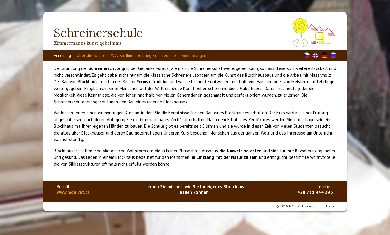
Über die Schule (91, 55)
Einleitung (62, 55)
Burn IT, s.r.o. (326, 206)
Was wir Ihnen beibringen (133, 55)
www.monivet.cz (73, 192)
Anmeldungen (194, 55)
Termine (169, 55)
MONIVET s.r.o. (300, 206)
